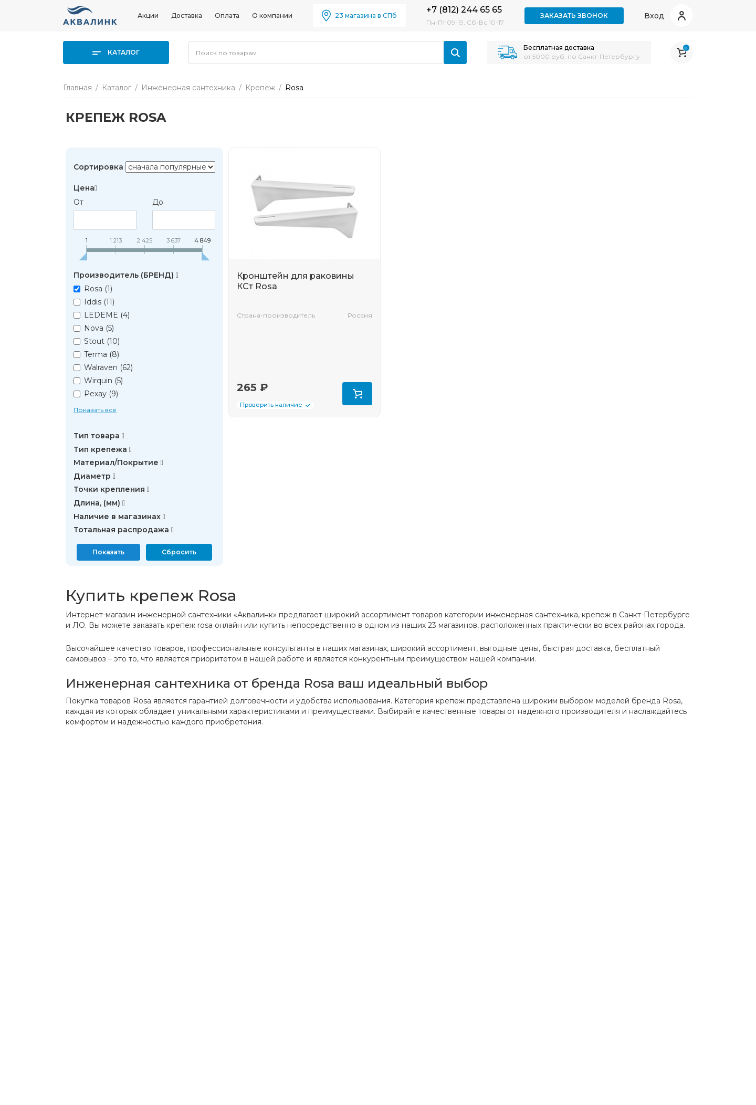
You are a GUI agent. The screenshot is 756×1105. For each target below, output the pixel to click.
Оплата (227, 16)
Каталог (116, 52)
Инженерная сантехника (188, 87)
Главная (77, 87)
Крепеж (260, 87)
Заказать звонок (574, 15)
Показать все (95, 410)
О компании (272, 16)
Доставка (186, 16)
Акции (148, 16)
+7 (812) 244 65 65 (464, 10)
